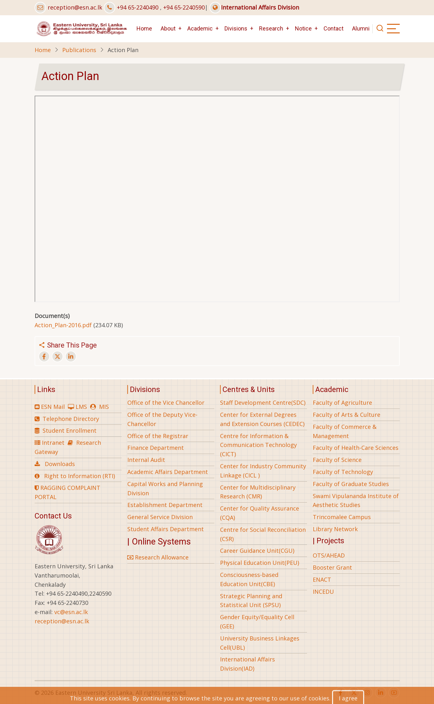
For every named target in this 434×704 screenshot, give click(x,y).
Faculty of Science (337, 460)
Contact (334, 28)
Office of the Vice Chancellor (165, 402)
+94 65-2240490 (137, 7)
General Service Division (160, 517)
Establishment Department (165, 505)
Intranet (53, 442)
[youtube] (394, 692)
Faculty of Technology (343, 472)
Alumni (361, 28)
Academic (200, 28)
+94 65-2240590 (184, 7)
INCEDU (323, 591)
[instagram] (367, 692)
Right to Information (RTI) (79, 476)
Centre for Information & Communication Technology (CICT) (258, 445)
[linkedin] (380, 692)
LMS (81, 406)
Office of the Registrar (157, 436)
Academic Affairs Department (167, 472)
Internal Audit (146, 460)
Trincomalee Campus (342, 517)
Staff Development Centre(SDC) (262, 402)
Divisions (235, 28)
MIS (104, 406)
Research (271, 28)
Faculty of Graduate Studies (351, 484)
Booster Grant (332, 567)
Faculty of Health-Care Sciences (355, 447)
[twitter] (354, 692)
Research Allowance (158, 557)
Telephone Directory (71, 419)
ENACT (322, 579)
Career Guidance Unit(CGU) (257, 550)
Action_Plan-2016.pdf (63, 325)
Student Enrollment (70, 430)
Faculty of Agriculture (342, 402)
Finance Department (155, 447)
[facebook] (340, 692)
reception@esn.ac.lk (75, 7)
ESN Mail (53, 406)
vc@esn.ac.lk (71, 612)
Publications (79, 50)
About (168, 28)
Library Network (335, 529)
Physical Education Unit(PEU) (259, 562)
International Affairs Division (254, 7)
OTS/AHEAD (329, 555)
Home (144, 28)
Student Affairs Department (165, 529)
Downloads (60, 464)
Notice (303, 28)
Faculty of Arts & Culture (346, 414)
